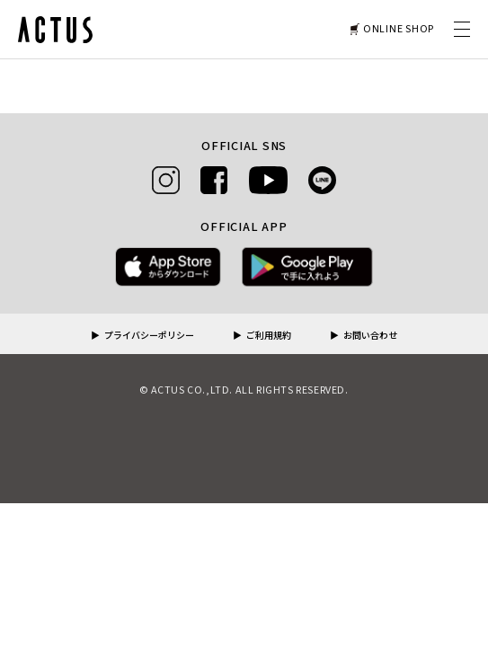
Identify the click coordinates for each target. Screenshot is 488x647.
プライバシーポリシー (149, 336)
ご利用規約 (268, 336)
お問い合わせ (370, 336)
